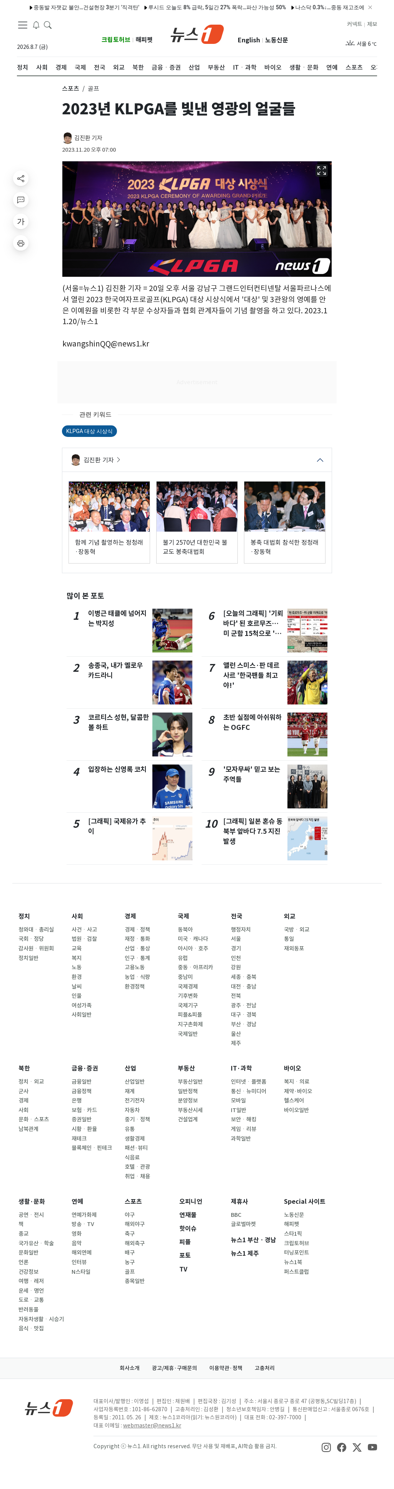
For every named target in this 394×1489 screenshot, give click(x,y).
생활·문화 (31, 1202)
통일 (289, 938)
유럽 (183, 958)
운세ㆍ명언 (31, 1290)
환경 (77, 977)
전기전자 (135, 1100)
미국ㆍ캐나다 (193, 938)
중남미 (185, 977)
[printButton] (20, 243)
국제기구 (188, 1005)
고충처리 (265, 1368)
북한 (24, 1068)
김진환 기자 (88, 138)
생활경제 (135, 1138)
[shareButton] (20, 178)
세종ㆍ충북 (243, 977)
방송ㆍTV (83, 1224)
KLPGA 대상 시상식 (89, 431)
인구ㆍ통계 (137, 958)
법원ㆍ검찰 (84, 938)
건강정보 (28, 1271)
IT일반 (238, 1110)
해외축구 (135, 1243)
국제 (183, 916)
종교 (23, 1233)
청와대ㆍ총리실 (36, 929)
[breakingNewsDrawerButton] (36, 24)
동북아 (185, 929)
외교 (290, 916)
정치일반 (28, 958)
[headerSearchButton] (48, 24)
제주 (236, 1043)
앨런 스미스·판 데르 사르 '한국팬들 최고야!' (251, 675)
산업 (130, 1068)
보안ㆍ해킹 (243, 1119)
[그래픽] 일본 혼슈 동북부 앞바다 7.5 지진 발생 (252, 831)
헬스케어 (294, 1100)
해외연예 (82, 1252)
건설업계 (188, 1119)
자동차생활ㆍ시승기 (41, 1319)
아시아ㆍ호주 (193, 948)
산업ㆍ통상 (137, 948)
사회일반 (82, 1014)
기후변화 (188, 995)
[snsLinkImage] (326, 1447)
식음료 (132, 1157)
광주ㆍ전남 (243, 1005)
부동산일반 (190, 1081)
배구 (130, 1252)
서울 (236, 938)
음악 (77, 1243)
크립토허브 (116, 40)
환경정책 (135, 986)
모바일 (238, 1100)
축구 (130, 1233)
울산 (236, 1034)
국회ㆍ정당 (31, 938)
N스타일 (81, 1271)
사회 (77, 916)
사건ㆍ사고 (84, 929)
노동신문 (276, 40)
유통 (130, 1129)
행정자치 (241, 929)
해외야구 (135, 1224)
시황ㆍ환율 (84, 1129)
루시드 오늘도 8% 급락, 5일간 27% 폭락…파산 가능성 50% (189, 7)
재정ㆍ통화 (137, 938)
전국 (236, 916)
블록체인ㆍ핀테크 (92, 1147)
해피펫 (144, 40)
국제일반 (188, 1034)
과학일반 (241, 1138)
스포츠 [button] (70, 88)
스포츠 (133, 1202)
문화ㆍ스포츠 (33, 1119)
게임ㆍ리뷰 (243, 1129)
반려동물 (28, 1309)
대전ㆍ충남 (243, 986)
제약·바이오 (298, 1091)
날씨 (77, 986)
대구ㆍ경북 (243, 1014)
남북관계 (28, 1129)
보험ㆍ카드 (84, 1110)
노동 (77, 967)
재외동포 (294, 948)
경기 (236, 948)
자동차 (132, 1110)
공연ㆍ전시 (31, 1214)
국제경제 (188, 986)
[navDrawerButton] (22, 25)
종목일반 (135, 1281)
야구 (130, 1214)
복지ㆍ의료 (296, 1081)
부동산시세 (190, 1110)
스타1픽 (293, 1233)
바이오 (292, 1068)
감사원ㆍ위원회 (36, 948)
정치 (24, 916)
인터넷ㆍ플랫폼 (248, 1081)
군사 (23, 1091)
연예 (77, 1202)
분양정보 (188, 1100)
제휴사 (239, 1202)
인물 (77, 995)
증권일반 (82, 1119)
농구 (130, 1262)
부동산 (186, 1068)
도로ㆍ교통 (31, 1300)
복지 (77, 958)
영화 (77, 1233)
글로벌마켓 (243, 1224)
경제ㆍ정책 (137, 929)
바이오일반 (296, 1110)
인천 (236, 958)
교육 (77, 948)
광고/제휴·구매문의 (174, 1368)
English (249, 40)
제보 (372, 24)
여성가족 (82, 1005)
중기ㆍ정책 (137, 1119)
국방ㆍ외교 (296, 929)
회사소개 (130, 1368)
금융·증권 (85, 1068)
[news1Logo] (49, 1407)
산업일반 (135, 1081)
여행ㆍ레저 (31, 1281)
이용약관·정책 (225, 1368)
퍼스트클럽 (296, 1271)
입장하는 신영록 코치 (117, 769)
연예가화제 (84, 1214)
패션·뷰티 (136, 1147)
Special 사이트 (305, 1202)
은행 (77, 1100)
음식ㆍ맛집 (31, 1328)
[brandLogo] (197, 33)
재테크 (79, 1138)
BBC (236, 1214)
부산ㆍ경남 (243, 1024)
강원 (236, 967)
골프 (130, 1271)
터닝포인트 (296, 1252)
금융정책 (82, 1091)
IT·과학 (241, 1068)
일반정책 (188, 1091)
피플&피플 (190, 1014)
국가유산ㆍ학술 (36, 1243)
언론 (23, 1262)
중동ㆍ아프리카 (195, 967)
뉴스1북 (293, 1262)
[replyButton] (20, 199)
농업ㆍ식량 (137, 977)
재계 (130, 1091)
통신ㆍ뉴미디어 (248, 1091)
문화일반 (28, 1252)
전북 (236, 995)
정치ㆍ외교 (31, 1081)
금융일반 (82, 1081)
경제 (130, 916)
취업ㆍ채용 (137, 1176)
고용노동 (135, 967)
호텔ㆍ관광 (137, 1166)
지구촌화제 (190, 1024)
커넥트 (354, 24)
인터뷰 (79, 1262)
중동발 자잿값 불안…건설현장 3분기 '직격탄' (58, 7)
